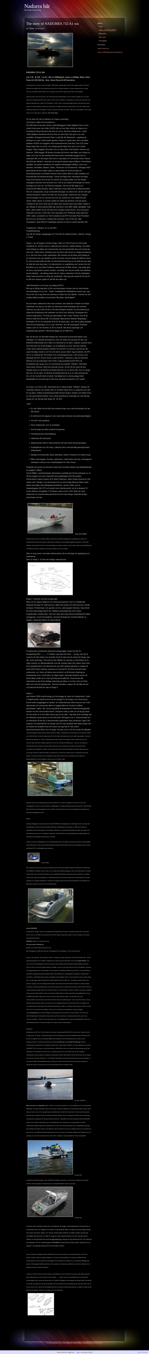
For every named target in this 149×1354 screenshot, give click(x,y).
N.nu (78, 1352)
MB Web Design (96, 1343)
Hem (101, 26)
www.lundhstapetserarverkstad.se (110, 52)
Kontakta (103, 41)
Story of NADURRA (107, 30)
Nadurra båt (37, 6)
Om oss (102, 37)
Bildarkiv (102, 34)
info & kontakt (142, 1352)
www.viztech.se (56, 1239)
